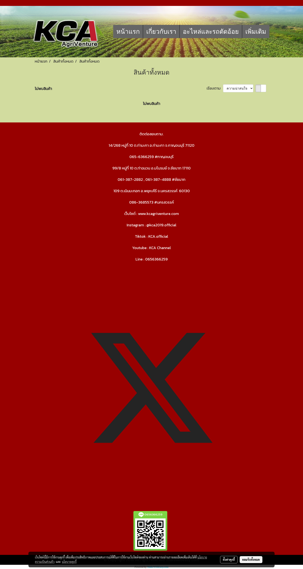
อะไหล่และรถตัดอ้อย (211, 31)
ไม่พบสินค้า (43, 88)
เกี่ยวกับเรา (161, 31)
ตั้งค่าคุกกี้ (229, 559)
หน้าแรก (128, 31)
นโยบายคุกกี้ (69, 562)
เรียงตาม (215, 88)
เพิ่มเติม (255, 31)
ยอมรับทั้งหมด (251, 559)
